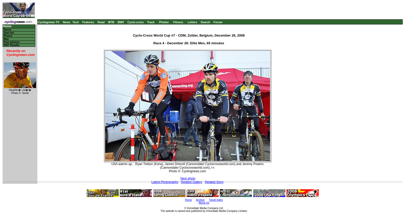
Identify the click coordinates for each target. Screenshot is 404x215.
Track (151, 22)
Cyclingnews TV (48, 22)
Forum (218, 22)
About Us (204, 202)
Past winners (12, 42)
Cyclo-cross (136, 22)
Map (6, 39)
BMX (121, 22)
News (66, 22)
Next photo (187, 178)
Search (205, 22)
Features (88, 22)
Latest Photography (165, 182)
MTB (111, 22)
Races (7, 29)
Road (101, 22)
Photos (164, 22)
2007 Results (11, 45)
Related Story (214, 182)
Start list (9, 32)
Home (7, 26)
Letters (192, 22)
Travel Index (216, 200)
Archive (200, 200)
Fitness (178, 22)
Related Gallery (191, 182)
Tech (75, 22)
